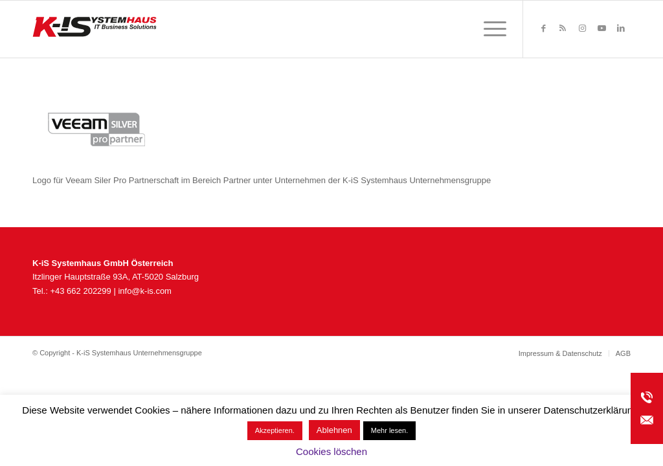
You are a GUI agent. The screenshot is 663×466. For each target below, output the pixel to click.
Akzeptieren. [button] (275, 430)
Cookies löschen (331, 451)
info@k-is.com (145, 291)
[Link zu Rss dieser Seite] (562, 28)
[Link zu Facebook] (543, 28)
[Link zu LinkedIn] (621, 28)
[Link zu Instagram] (582, 28)
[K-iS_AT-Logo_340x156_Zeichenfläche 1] (94, 29)
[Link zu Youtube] (601, 28)
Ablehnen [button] (334, 430)
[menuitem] (490, 29)
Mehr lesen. (389, 430)
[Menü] (490, 29)
